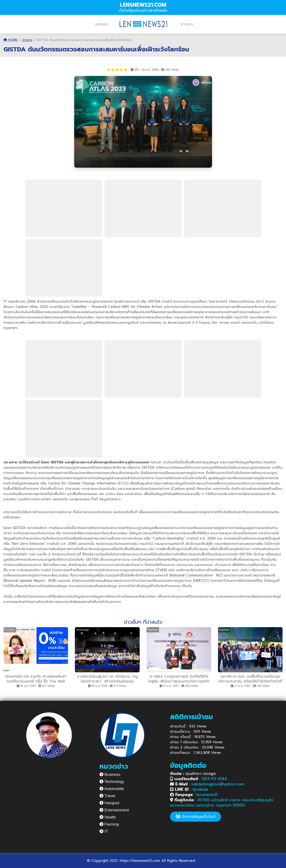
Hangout (109, 803)
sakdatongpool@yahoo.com (217, 784)
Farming (109, 824)
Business (109, 774)
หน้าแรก (101, 24)
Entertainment (114, 810)
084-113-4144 (214, 779)
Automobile (111, 789)
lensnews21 (207, 795)
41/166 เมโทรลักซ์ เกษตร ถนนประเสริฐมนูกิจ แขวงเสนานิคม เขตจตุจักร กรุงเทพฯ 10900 (221, 802)
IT (103, 831)
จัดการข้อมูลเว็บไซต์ (195, 816)
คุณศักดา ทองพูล (193, 773)
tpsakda (200, 789)
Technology (111, 781)
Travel (107, 796)
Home (10, 39)
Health (107, 817)
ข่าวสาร (187, 24)
